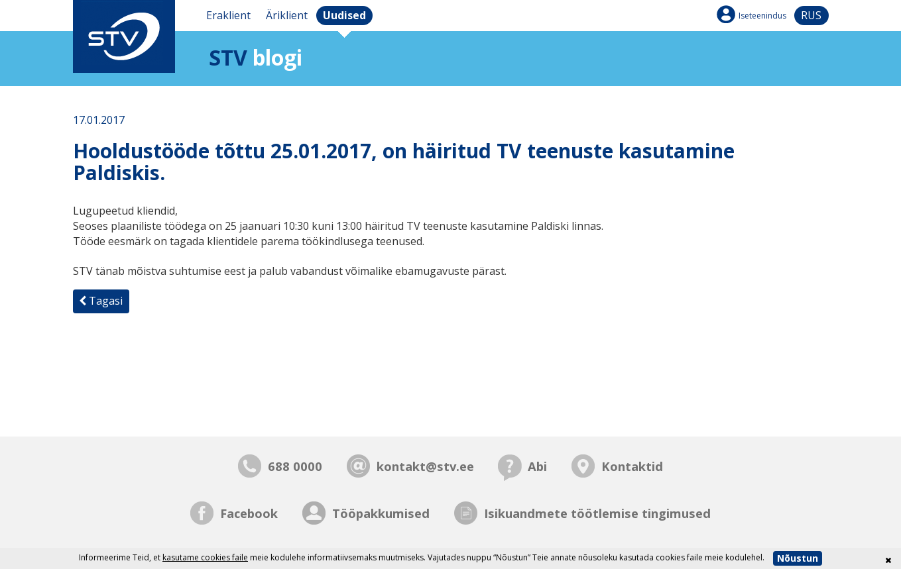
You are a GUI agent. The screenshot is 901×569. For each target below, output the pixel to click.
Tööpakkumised (381, 513)
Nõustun (797, 558)
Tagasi (101, 300)
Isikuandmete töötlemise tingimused (597, 513)
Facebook (249, 513)
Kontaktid (632, 466)
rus (811, 15)
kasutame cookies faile (205, 557)
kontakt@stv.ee (425, 466)
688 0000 (295, 466)
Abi (537, 466)
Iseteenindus (762, 15)
